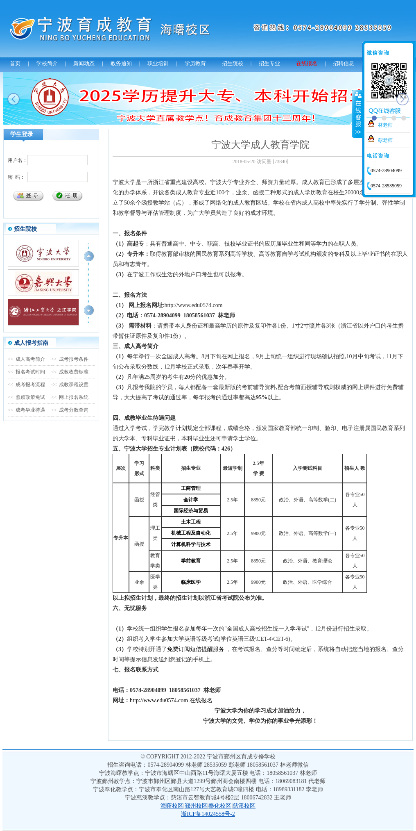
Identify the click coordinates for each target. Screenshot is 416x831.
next (402, 99)
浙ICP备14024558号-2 (208, 814)
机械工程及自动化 (190, 533)
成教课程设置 (69, 384)
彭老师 (385, 140)
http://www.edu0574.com (159, 700)
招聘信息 (343, 63)
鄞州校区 (196, 806)
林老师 (385, 125)
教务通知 (121, 63)
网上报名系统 (69, 397)
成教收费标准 (69, 372)
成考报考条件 (69, 359)
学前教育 (191, 561)
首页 (15, 63)
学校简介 (47, 63)
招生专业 (269, 63)
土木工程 (191, 522)
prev (13, 99)
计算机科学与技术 (190, 544)
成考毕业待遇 (26, 410)
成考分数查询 (69, 410)
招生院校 (232, 63)
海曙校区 (172, 806)
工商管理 (191, 488)
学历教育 (195, 63)
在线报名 (306, 63)
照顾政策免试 (26, 397)
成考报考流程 (26, 384)
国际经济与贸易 (191, 511)
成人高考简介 (26, 359)
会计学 (190, 500)
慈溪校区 (244, 806)
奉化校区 (219, 806)
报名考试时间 (26, 372)
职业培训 (158, 63)
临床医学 (191, 582)
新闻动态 (84, 63)
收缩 (357, 113)
